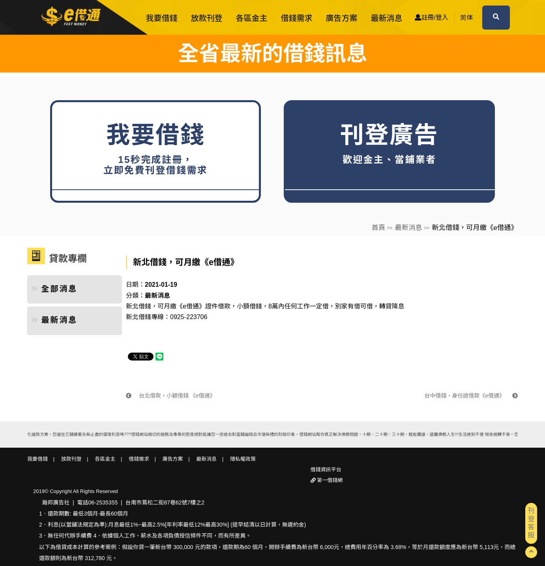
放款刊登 (206, 18)
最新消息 (386, 18)
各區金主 (251, 18)
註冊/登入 (431, 17)
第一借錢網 (329, 480)
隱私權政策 (243, 459)
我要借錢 (161, 18)
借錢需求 (296, 18)
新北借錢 (138, 317)
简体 (466, 17)
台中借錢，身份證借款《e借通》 (471, 395)
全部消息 (54, 288)
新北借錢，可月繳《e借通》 (165, 306)
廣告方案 (341, 18)
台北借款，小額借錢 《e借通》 (170, 395)
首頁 (378, 228)
